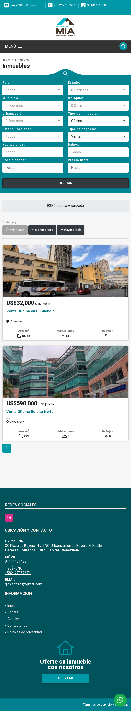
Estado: (74, 82)
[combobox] (32, 90)
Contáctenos (17, 625)
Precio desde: (14, 160)
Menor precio (42, 230)
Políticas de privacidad (24, 632)
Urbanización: (13, 113)
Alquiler (13, 619)
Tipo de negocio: (82, 129)
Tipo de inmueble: (83, 113)
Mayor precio (70, 230)
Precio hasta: (79, 160)
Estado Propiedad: (17, 129)
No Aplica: (76, 98)
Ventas (12, 612)
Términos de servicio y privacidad (106, 704)
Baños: (73, 144)
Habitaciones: (13, 144)
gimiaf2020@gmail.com (23, 584)
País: (6, 82)
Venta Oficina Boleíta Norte (30, 411)
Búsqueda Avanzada (65, 206)
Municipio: (10, 98)
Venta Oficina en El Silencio (30, 311)
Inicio (6, 59)
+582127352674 (65, 5)
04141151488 (96, 5)
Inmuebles (22, 59)
